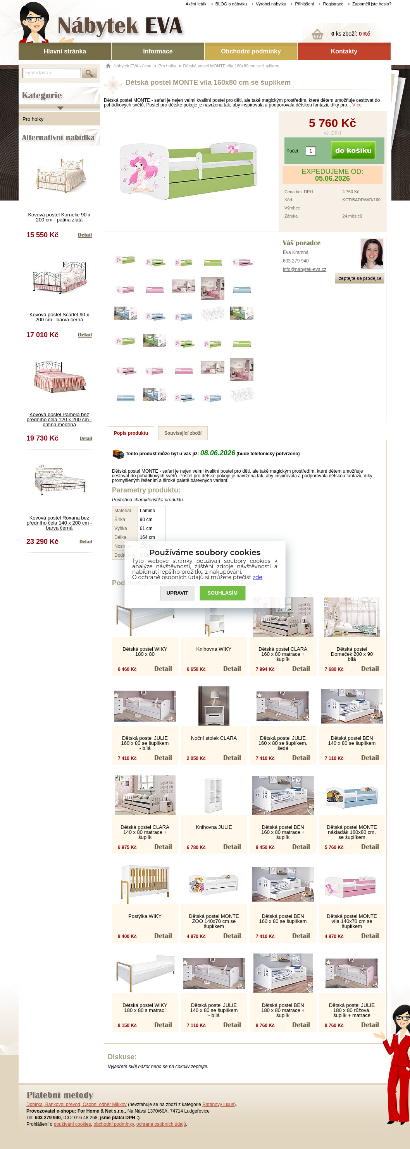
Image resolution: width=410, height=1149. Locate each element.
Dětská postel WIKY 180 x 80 (144, 651)
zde (258, 577)
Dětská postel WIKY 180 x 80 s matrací (144, 1007)
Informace (157, 51)
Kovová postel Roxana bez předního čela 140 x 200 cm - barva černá (59, 523)
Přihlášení (304, 4)
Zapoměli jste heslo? (371, 4)
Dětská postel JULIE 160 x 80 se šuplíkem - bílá (145, 743)
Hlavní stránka (65, 51)
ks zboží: (350, 34)
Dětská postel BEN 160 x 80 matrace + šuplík (283, 832)
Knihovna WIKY (213, 649)
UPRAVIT (177, 593)
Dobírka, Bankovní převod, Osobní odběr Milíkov (76, 1104)
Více (357, 105)
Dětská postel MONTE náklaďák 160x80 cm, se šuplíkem (352, 832)
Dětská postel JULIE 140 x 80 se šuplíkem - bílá (214, 1010)
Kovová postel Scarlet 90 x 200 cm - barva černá (59, 317)
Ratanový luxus (218, 1104)
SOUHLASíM (223, 593)
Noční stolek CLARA (214, 738)
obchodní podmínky (113, 1124)
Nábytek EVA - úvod (133, 65)
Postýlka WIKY (145, 916)
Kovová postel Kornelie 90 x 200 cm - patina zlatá (59, 217)
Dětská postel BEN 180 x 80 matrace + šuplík (283, 1010)
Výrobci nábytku (271, 4)
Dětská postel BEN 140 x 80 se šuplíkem (352, 740)
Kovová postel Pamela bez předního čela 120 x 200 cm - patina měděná (59, 419)
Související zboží (183, 433)
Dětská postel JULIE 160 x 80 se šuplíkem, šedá (282, 743)
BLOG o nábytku (231, 4)
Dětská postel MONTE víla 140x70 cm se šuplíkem (352, 921)
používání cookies (72, 1124)
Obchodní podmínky (251, 51)
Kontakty (344, 51)
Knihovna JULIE (214, 827)
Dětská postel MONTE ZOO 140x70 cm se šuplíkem (214, 921)
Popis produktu (131, 433)
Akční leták (196, 4)
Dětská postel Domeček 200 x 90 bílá (352, 654)
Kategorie (29, 89)
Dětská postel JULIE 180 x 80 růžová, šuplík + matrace (352, 1010)
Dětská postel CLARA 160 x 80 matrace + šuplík (282, 654)
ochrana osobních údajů (161, 1124)
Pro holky (32, 119)
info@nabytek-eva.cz (304, 269)
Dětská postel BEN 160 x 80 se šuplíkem (283, 918)
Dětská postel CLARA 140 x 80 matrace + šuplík (145, 832)
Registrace (333, 4)
